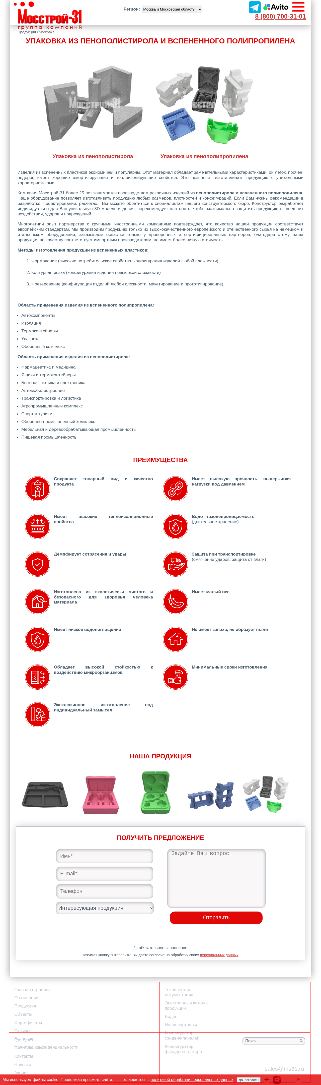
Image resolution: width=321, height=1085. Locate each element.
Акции (20, 1072)
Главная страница (32, 989)
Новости (22, 1064)
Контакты (23, 1056)
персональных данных (219, 955)
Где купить (25, 1039)
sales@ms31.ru (284, 1068)
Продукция (27, 32)
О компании (26, 997)
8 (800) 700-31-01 (280, 16)
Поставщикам (28, 1047)
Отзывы (22, 1030)
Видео (171, 1016)
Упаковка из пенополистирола (93, 153)
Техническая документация (179, 992)
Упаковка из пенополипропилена (204, 153)
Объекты (23, 1014)
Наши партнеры (181, 1024)
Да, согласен (249, 1080)
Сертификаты (28, 1022)
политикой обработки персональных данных (192, 1079)
